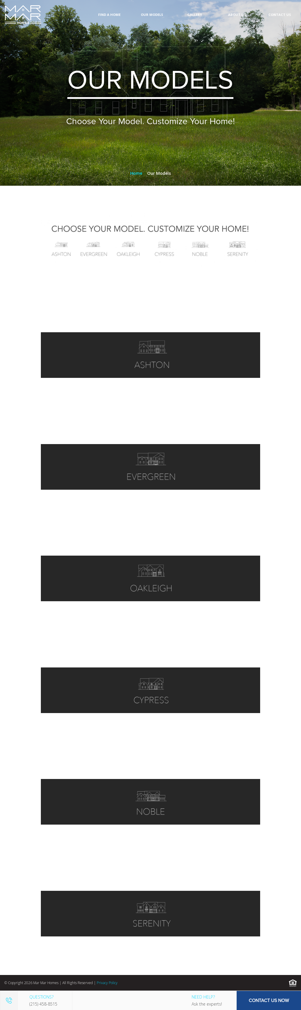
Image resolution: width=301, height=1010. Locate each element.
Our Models (152, 14)
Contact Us (279, 14)
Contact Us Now (269, 1000)
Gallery (194, 14)
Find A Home (109, 14)
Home (136, 173)
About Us (237, 14)
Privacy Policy (107, 982)
